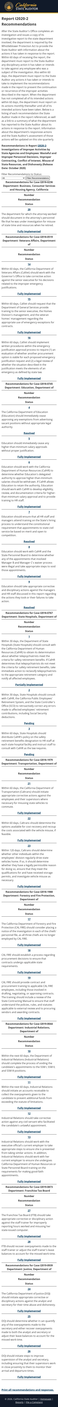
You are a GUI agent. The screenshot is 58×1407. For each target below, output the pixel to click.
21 (29, 783)
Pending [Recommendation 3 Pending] (29, 754)
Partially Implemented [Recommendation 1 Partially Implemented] (29, 684)
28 (29, 1241)
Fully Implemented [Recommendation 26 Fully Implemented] (29, 1377)
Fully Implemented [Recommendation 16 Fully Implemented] (29, 378)
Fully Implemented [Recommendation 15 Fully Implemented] (29, 332)
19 (29, 977)
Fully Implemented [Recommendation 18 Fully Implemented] (29, 972)
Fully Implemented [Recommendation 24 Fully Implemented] (29, 1311)
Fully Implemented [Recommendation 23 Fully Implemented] (29, 886)
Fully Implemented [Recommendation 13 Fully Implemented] (29, 1181)
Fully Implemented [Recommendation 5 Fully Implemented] (29, 457)
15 (29, 299)
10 (29, 1051)
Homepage (45, 1399)
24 (29, 1289)
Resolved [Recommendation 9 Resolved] (29, 607)
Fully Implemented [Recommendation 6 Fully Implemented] (29, 506)
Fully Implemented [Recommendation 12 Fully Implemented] (29, 1131)
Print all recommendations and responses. (28, 1390)
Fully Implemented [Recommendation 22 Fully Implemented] (29, 840)
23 (29, 845)
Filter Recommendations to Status (21, 174)
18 (29, 950)
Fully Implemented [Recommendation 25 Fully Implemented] (29, 1346)
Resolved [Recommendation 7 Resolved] (29, 541)
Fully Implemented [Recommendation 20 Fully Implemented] (29, 231)
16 (29, 337)
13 (29, 1137)
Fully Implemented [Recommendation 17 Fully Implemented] (29, 945)
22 (29, 818)
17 (29, 919)
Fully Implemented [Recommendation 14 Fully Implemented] (29, 293)
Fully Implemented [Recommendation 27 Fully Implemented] (29, 1236)
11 (29, 1082)
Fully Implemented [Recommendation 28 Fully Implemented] (29, 1260)
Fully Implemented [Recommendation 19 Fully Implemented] (29, 1018)
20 (29, 209)
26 (29, 1351)
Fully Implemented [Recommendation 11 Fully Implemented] (29, 1108)
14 (29, 264)
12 (29, 1113)
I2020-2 (42, 145)
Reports (19, 1402)
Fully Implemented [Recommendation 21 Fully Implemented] (29, 813)
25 (29, 1316)
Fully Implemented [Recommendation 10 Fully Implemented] (29, 1077)
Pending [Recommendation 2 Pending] (29, 723)
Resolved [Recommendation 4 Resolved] (29, 433)
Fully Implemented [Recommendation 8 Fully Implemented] (29, 576)
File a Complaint (34, 1402)
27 (29, 1210)
